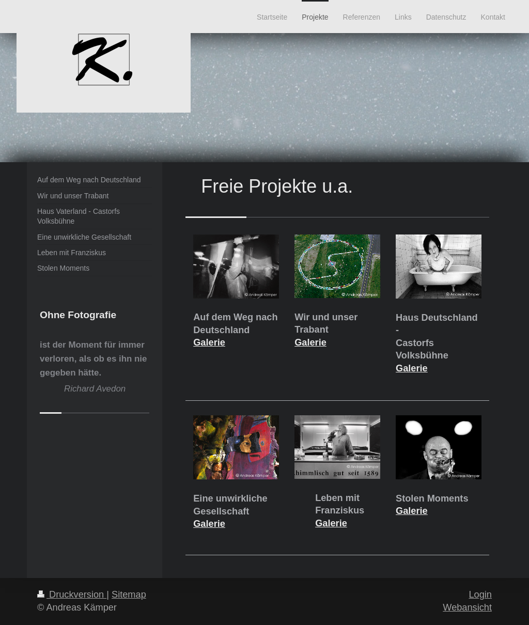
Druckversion (71, 594)
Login (480, 594)
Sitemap (129, 594)
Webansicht (467, 607)
